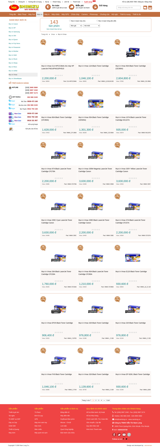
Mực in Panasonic (14, 47)
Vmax (53, 34)
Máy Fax (31, 14)
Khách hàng (57, 2)
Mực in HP (12, 28)
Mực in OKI (12, 36)
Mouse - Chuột (65, 422)
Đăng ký (140, 2)
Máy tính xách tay (41, 422)
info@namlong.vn (121, 419)
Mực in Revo (13, 67)
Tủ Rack (38, 412)
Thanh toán (76, 2)
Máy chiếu (55, 14)
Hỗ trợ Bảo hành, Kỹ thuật (95, 412)
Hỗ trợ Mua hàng (92, 416)
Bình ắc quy (39, 416)
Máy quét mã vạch (41, 433)
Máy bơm (12, 433)
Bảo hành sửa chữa (67, 433)
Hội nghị (114, 14)
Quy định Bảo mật (92, 426)
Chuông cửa (104, 14)
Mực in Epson (13, 39)
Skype (12, 101)
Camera (85, 14)
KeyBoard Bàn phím (67, 419)
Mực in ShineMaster (15, 78)
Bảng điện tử (64, 412)
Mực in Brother (13, 51)
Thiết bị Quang (14, 429)
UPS (36, 419)
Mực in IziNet (13, 71)
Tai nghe (12, 416)
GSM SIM (12, 426)
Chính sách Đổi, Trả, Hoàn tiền (97, 419)
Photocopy (94, 14)
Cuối (108, 400)
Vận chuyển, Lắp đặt (93, 422)
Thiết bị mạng (125, 14)
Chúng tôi (21, 2)
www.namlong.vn (134, 419)
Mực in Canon (13, 24)
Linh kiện (63, 426)
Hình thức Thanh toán (94, 429)
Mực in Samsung (14, 32)
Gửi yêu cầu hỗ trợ (31, 129)
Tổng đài (12, 14)
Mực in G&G (13, 55)
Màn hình (38, 426)
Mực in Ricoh (13, 59)
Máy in (46, 14)
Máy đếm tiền (65, 416)
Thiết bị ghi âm (14, 412)
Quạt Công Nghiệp (66, 429)
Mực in (39, 14)
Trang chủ (11, 2)
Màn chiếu (38, 429)
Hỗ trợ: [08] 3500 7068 (129, 2)
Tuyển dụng (88, 2)
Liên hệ (66, 2)
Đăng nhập (148, 2)
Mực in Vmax (13, 75)
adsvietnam (148, 445)
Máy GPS (65, 14)
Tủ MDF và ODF (14, 419)
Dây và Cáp (13, 422)
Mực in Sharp (13, 63)
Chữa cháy (75, 14)
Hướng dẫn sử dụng (35, 2)
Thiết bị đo (137, 14)
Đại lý (47, 2)
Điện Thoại (22, 14)
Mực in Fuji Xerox (14, 43)
